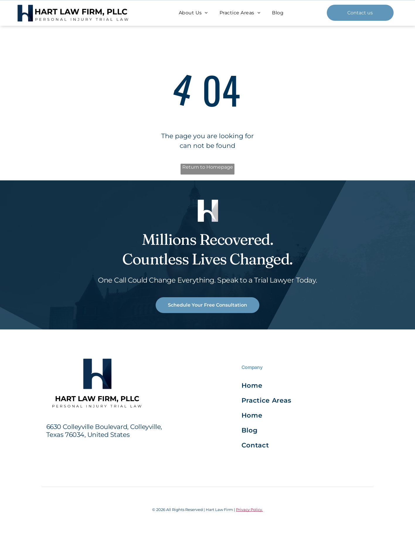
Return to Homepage (207, 167)
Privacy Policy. (249, 509)
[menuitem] (193, 12)
